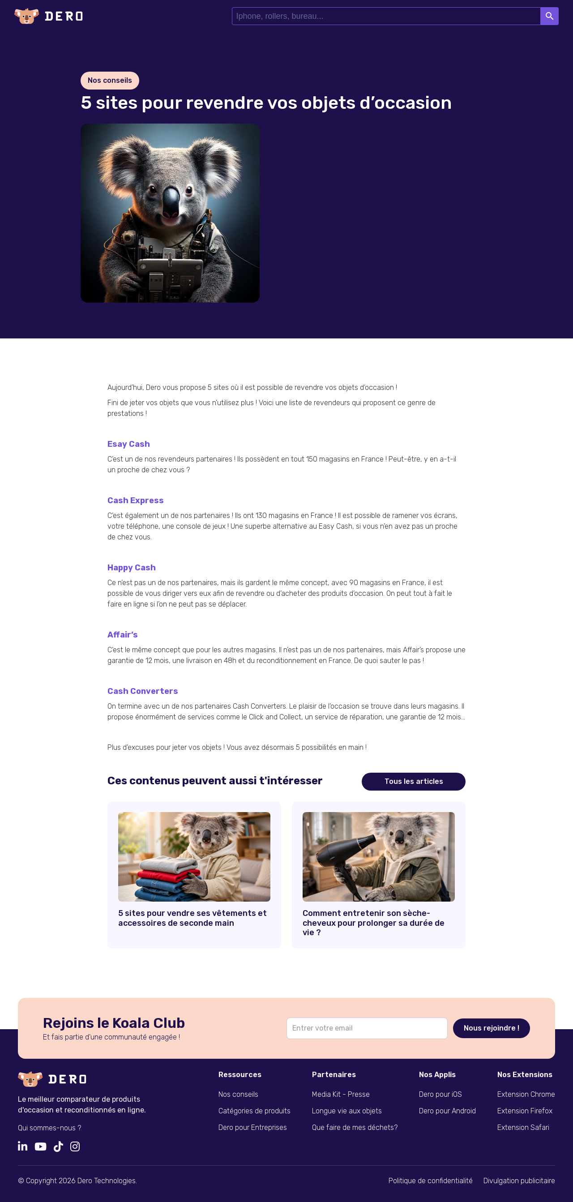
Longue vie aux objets (347, 1111)
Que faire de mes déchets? (355, 1127)
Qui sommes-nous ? (49, 1128)
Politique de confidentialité (431, 1180)
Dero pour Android (447, 1111)
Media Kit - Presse (341, 1094)
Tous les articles (414, 781)
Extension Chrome (526, 1094)
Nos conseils (238, 1094)
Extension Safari (523, 1127)
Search (549, 16)
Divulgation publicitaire (519, 1180)
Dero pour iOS (440, 1094)
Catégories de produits (254, 1111)
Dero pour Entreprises (252, 1127)
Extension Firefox (524, 1111)
